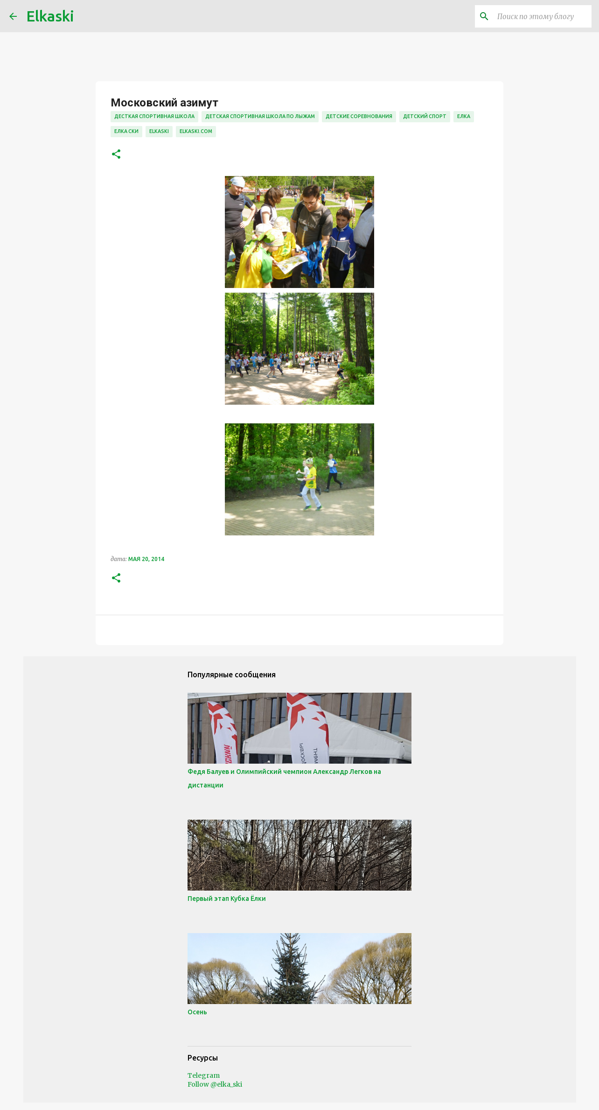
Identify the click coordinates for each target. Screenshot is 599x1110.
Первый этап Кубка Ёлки (227, 898)
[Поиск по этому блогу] (543, 16)
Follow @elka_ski (215, 1084)
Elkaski (50, 15)
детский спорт (424, 116)
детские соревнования (359, 116)
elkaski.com (196, 131)
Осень (197, 1012)
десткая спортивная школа (154, 116)
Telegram (204, 1075)
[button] (116, 154)
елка (463, 116)
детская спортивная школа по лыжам (260, 116)
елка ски (126, 131)
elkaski (159, 131)
